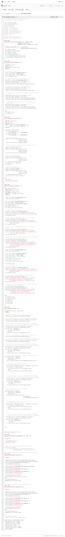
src (16, 13)
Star (50, 5)
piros (5, 6)
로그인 (61, 1)
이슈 (11, 9)
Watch (42, 5)
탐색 (9, 1)
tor (9, 6)
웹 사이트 (62, 535)
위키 (27, 9)
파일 (4, 9)
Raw (57, 17)
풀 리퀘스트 (19, 9)
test (19, 13)
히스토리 (53, 17)
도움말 (13, 1)
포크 (58, 5)
